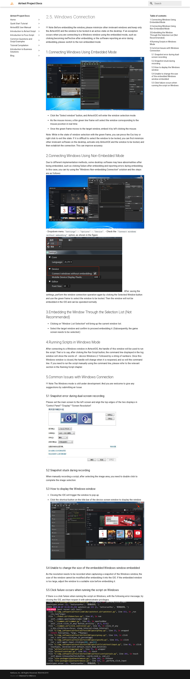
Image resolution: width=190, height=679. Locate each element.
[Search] (165, 3)
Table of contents (158, 16)
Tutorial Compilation (25, 45)
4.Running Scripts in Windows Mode (163, 43)
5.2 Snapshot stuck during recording (163, 62)
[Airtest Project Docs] (12, 3)
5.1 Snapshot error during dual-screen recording (165, 55)
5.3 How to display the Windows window (166, 68)
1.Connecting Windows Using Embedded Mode (163, 21)
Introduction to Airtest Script (25, 31)
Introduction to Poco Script (25, 35)
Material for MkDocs (27, 676)
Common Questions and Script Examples (25, 40)
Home (25, 19)
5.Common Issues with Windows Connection (164, 49)
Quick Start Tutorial (25, 23)
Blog (25, 55)
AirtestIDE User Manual (25, 27)
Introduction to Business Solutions (25, 50)
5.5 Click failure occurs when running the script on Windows (165, 84)
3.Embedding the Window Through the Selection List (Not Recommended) (164, 35)
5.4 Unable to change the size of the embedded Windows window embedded (165, 76)
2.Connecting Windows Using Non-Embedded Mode (163, 27)
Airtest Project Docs (20, 16)
